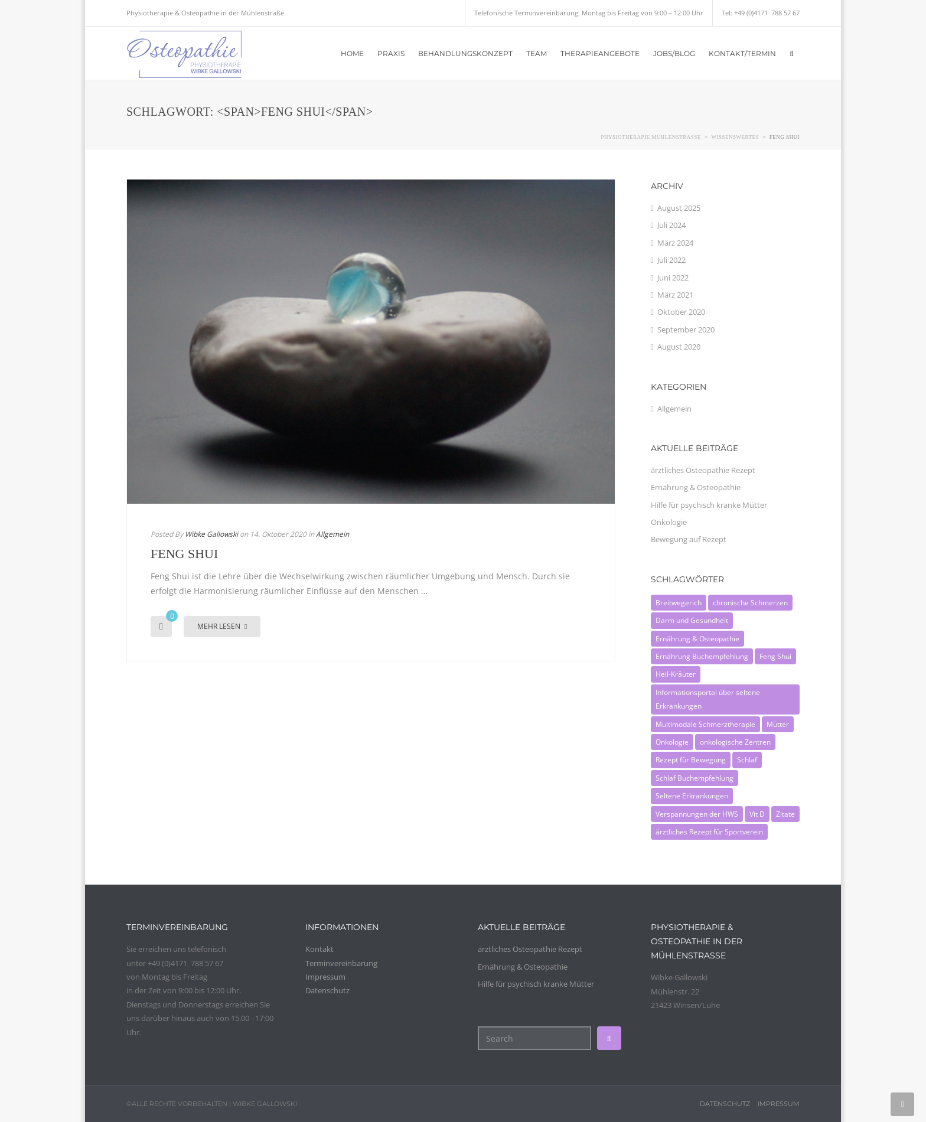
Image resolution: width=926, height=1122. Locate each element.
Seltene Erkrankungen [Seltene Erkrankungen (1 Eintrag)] (692, 796)
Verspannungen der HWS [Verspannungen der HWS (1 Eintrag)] (697, 814)
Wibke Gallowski (211, 534)
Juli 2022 (671, 260)
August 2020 (678, 346)
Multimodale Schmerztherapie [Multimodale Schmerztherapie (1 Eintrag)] (705, 724)
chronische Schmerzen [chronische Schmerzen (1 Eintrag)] (750, 603)
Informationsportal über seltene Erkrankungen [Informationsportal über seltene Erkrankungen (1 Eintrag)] (708, 699)
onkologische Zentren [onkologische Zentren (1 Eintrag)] (735, 742)
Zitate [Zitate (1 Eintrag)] (785, 814)
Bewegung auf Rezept (688, 539)
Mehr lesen (222, 626)
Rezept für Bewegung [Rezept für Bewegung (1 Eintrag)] (691, 760)
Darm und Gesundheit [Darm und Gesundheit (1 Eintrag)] (692, 620)
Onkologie (669, 522)
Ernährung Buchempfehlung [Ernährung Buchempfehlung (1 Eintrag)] (702, 656)
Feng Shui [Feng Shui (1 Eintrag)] (775, 656)
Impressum (327, 976)
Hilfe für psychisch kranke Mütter (709, 505)
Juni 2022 (673, 277)
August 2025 (678, 208)
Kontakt (319, 949)
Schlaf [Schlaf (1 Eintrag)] (747, 760)
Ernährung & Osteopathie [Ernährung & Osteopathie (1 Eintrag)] (697, 639)
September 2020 (686, 329)
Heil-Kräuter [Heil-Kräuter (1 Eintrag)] (676, 674)
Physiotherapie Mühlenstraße (650, 137)
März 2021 (675, 294)
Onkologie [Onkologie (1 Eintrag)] (672, 742)
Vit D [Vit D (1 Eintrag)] (757, 814)
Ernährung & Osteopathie (696, 487)
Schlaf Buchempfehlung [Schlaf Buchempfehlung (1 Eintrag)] (694, 778)
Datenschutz (327, 990)
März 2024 (675, 242)
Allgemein (332, 534)
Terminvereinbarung (341, 963)
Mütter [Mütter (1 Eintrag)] (778, 724)
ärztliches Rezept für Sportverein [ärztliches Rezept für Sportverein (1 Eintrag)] (709, 832)
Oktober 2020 (681, 311)
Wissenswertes (735, 137)
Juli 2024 (671, 225)
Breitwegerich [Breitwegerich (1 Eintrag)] (679, 603)
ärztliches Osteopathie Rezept (703, 470)
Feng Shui (184, 553)
